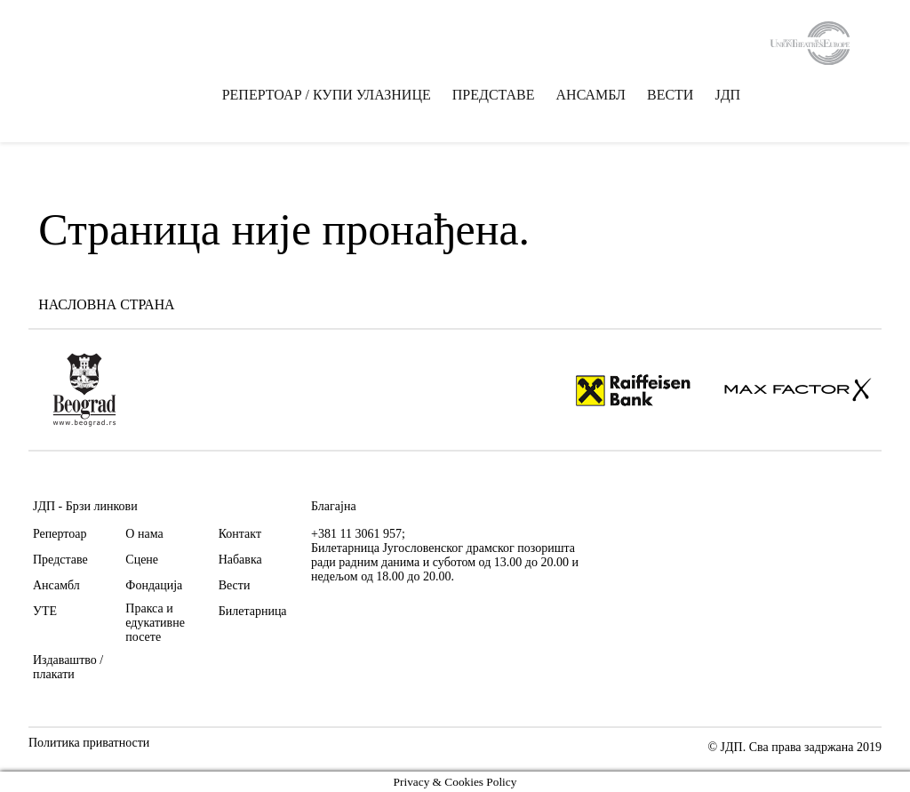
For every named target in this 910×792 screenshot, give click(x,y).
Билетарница (253, 611)
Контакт (240, 533)
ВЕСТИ (670, 97)
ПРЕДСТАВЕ (493, 97)
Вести (235, 585)
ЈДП (728, 97)
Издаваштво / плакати (68, 667)
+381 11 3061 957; (358, 533)
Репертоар (59, 533)
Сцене (141, 559)
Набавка (240, 559)
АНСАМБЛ (591, 97)
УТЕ (45, 611)
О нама (144, 533)
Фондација (153, 585)
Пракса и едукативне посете (155, 623)
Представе (60, 559)
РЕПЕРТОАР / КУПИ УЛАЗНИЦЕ (326, 97)
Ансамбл (56, 585)
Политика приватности (88, 743)
